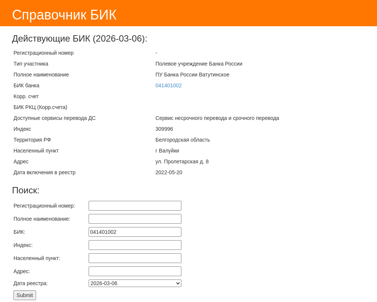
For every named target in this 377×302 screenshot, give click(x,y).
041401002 (168, 85)
